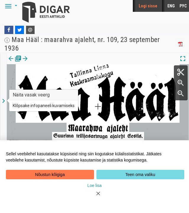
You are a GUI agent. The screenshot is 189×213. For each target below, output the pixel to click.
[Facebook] (8, 30)
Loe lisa (94, 185)
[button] (10, 6)
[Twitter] (19, 30)
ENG (171, 6)
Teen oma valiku (140, 174)
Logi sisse (148, 6)
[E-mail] (30, 30)
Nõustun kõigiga (50, 174)
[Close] (95, 197)
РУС (183, 6)
